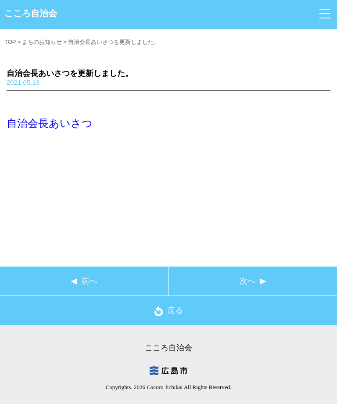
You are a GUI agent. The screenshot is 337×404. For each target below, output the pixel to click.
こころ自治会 (30, 13)
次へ (247, 281)
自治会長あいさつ (50, 123)
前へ (89, 281)
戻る (168, 311)
